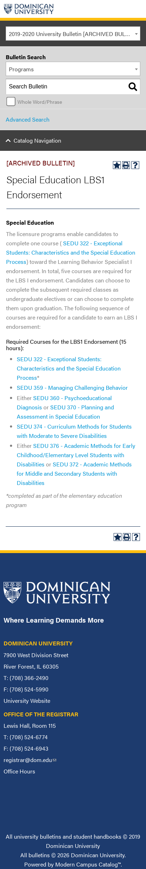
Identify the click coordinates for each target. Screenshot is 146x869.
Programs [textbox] (21, 69)
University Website (27, 700)
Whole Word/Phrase (39, 101)
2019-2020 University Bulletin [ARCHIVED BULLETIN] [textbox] (74, 34)
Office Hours (19, 771)
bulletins (39, 855)
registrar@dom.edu (30, 760)
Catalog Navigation (37, 140)
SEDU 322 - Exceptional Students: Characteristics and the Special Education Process (69, 368)
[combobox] (73, 33)
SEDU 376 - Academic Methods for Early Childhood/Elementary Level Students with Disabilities (76, 454)
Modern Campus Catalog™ (88, 864)
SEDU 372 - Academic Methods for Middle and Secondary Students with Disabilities (74, 473)
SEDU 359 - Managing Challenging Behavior (72, 387)
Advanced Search (27, 119)
